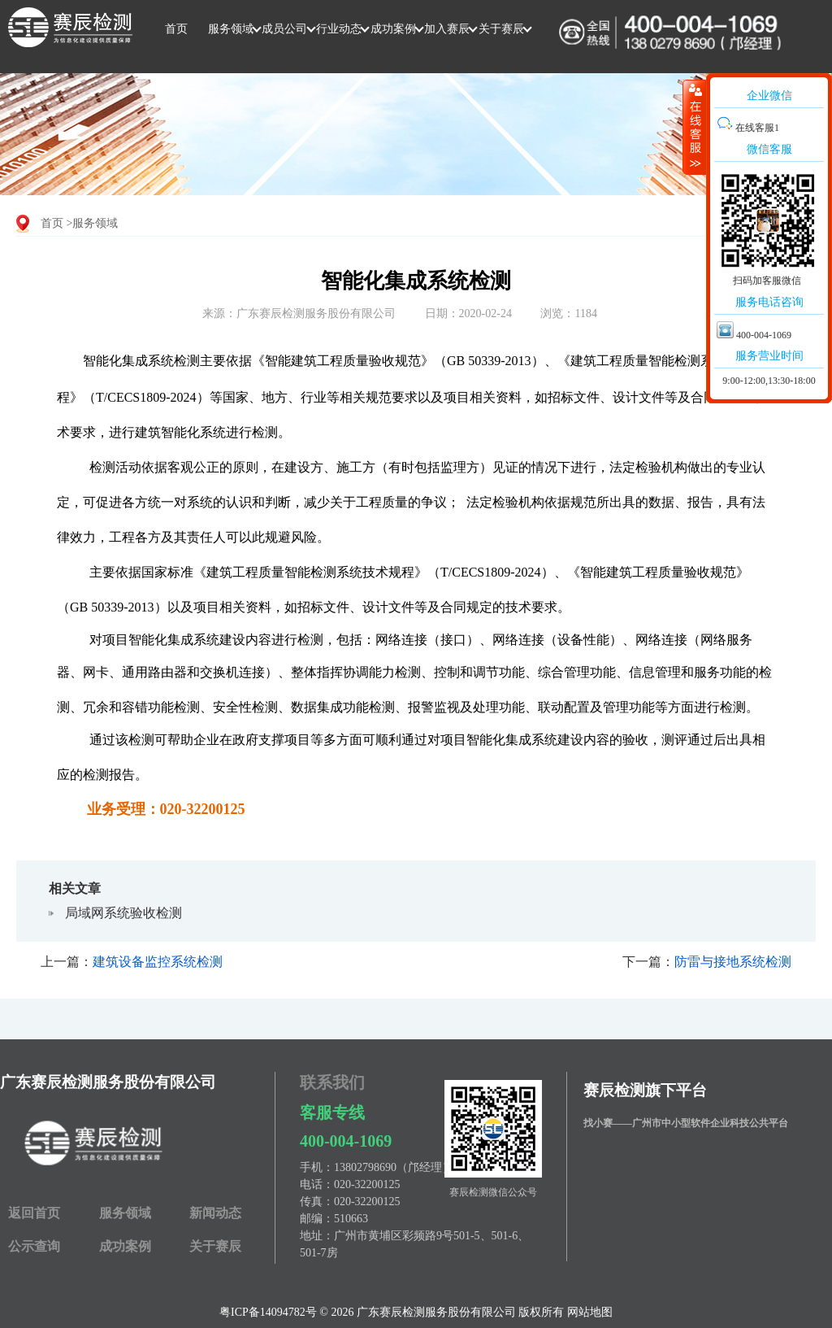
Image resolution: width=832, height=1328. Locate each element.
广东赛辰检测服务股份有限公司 (108, 1082)
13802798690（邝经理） (393, 1167)
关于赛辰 (501, 29)
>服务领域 (93, 223)
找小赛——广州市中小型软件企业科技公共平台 (685, 1123)
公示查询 (34, 1246)
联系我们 (332, 1082)
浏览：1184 (568, 313)
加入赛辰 (447, 29)
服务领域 (231, 29)
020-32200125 (367, 1184)
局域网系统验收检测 (123, 913)
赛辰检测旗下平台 (645, 1090)
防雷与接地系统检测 (732, 962)
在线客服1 (748, 127)
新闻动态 (215, 1213)
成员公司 (284, 29)
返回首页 (34, 1213)
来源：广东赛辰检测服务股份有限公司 (299, 313)
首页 (176, 29)
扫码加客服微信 (767, 280)
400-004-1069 (346, 1141)
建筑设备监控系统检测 (158, 962)
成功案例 (393, 29)
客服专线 (332, 1112)
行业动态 (339, 29)
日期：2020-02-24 (468, 313)
